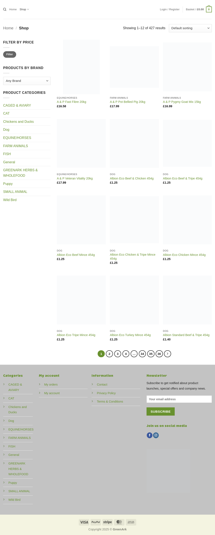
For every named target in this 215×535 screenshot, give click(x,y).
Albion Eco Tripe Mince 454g (76, 335)
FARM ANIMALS (15, 146)
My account (52, 393)
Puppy (8, 184)
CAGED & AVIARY (17, 105)
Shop (24, 9)
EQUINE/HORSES (17, 138)
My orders (51, 384)
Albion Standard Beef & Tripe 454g (186, 335)
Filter (9, 54)
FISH (7, 154)
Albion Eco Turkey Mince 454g (130, 335)
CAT (6, 113)
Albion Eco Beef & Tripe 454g (182, 178)
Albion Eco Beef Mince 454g (76, 254)
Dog (6, 129)
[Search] (4, 9)
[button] (170, 9)
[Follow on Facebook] (149, 435)
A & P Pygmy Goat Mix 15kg (182, 101)
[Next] (167, 353)
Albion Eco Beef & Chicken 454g (131, 178)
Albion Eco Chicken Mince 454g (184, 254)
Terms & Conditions (110, 401)
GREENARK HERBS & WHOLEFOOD (20, 172)
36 (159, 354)
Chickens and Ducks (18, 121)
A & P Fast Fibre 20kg (71, 101)
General (9, 162)
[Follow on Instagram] (156, 435)
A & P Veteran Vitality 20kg (75, 178)
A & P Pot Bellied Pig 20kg (127, 101)
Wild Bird (10, 200)
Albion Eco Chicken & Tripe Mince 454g (132, 256)
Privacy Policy (106, 393)
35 (151, 354)
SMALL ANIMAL (15, 192)
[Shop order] (190, 28)
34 (142, 354)
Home (13, 9)
